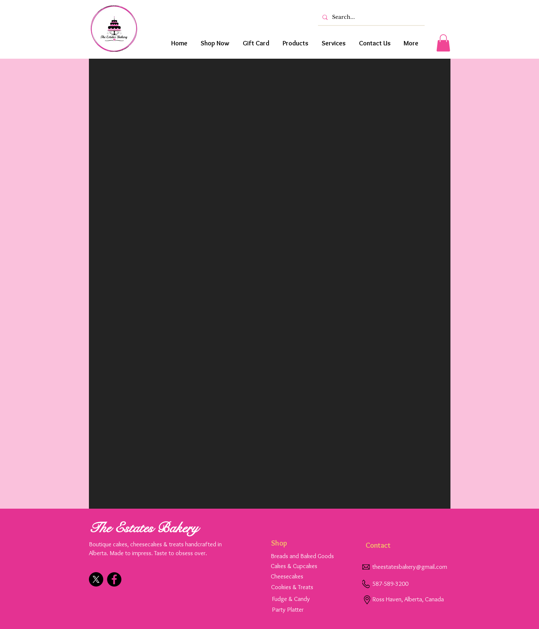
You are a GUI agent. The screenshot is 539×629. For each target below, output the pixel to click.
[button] (443, 43)
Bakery (177, 528)
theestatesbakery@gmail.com (409, 566)
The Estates (123, 528)
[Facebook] (114, 579)
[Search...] (370, 17)
